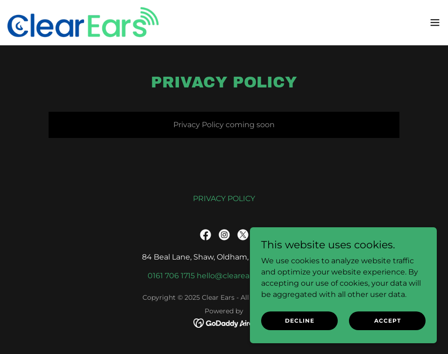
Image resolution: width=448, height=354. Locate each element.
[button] (435, 22)
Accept (387, 327)
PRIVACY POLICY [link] (224, 198)
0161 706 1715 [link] (171, 275)
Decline (299, 327)
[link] (84, 22)
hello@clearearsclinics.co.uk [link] (248, 275)
